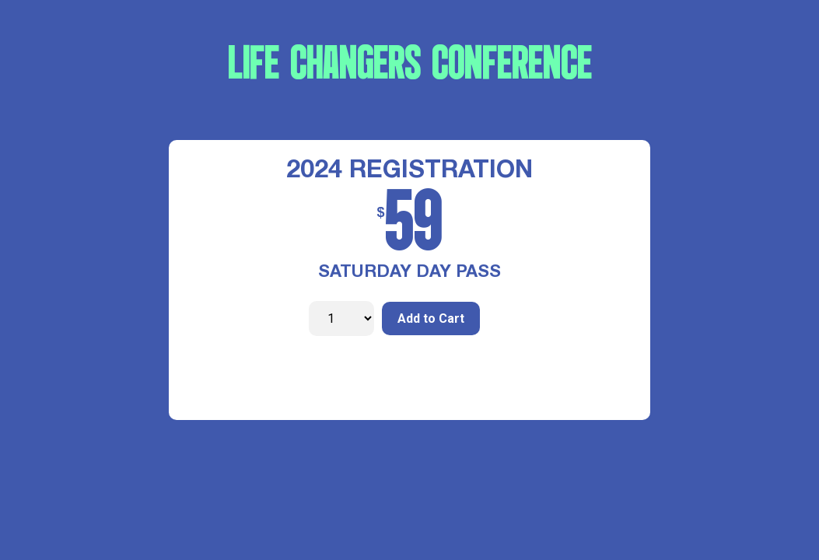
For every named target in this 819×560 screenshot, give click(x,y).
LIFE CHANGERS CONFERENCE (410, 66)
